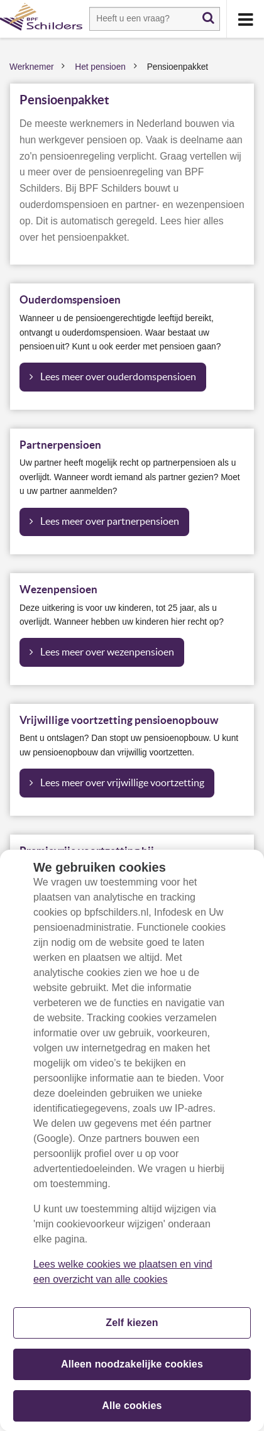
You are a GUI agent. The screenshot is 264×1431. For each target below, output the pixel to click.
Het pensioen (100, 67)
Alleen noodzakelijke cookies (132, 1369)
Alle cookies (132, 1411)
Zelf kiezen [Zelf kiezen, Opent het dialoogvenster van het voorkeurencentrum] (132, 1328)
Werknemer (31, 67)
